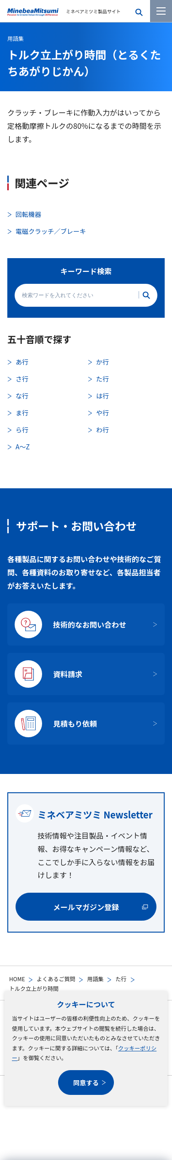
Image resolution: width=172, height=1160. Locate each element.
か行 (102, 361)
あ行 (22, 361)
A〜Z (23, 446)
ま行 (22, 412)
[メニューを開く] (161, 11)
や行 (102, 412)
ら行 (22, 429)
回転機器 (28, 214)
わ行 (102, 429)
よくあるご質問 (56, 979)
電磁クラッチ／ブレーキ (51, 231)
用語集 (95, 979)
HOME (17, 979)
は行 (102, 395)
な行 (22, 395)
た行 (120, 979)
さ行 (22, 378)
